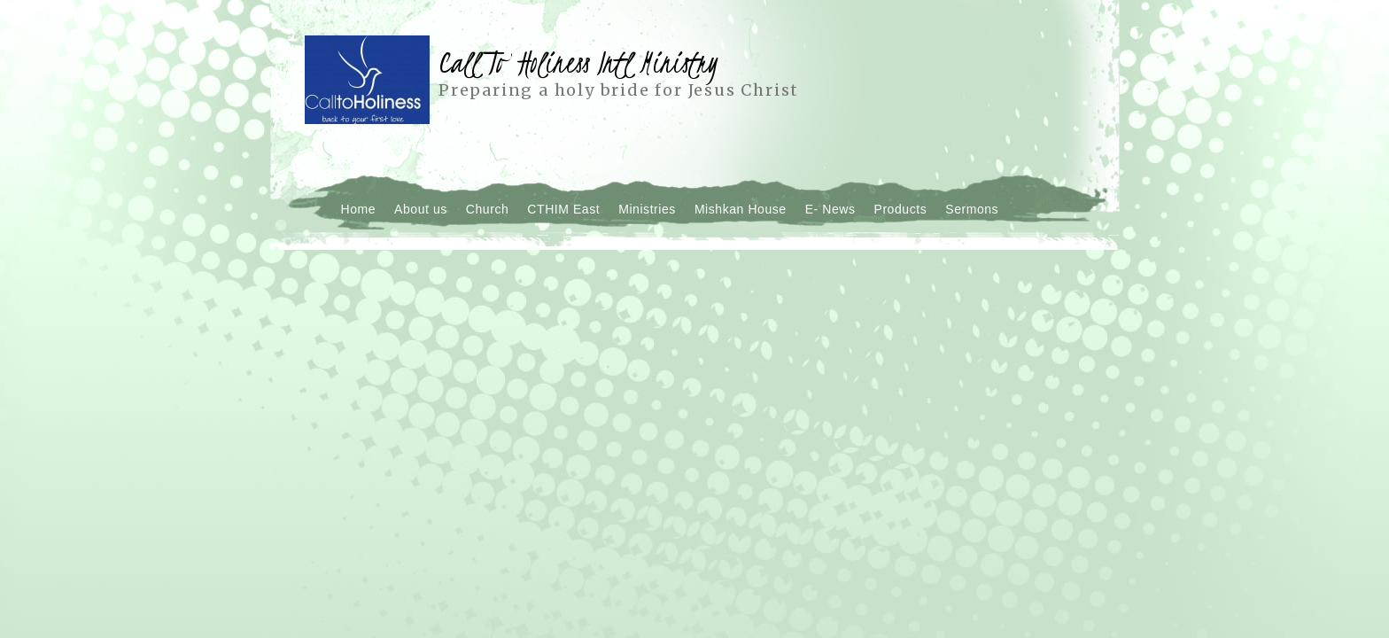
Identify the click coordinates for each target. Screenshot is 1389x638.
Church (487, 209)
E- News (830, 209)
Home (358, 209)
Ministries (647, 209)
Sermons (971, 209)
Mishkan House (740, 209)
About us (420, 209)
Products (900, 209)
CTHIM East (563, 209)
